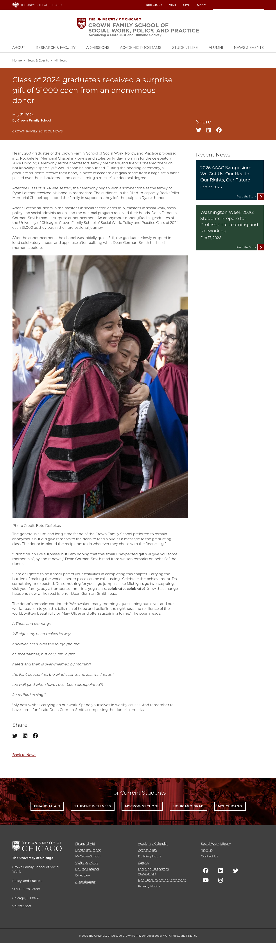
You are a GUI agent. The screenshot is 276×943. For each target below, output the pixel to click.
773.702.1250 (21, 906)
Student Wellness (92, 806)
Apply (201, 5)
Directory (154, 5)
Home (17, 60)
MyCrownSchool (142, 806)
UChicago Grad (188, 806)
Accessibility (147, 850)
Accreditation (85, 882)
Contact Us (209, 856)
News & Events (38, 60)
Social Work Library (216, 844)
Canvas (143, 863)
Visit (172, 5)
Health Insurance (88, 850)
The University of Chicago (32, 858)
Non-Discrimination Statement (162, 880)
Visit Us (207, 850)
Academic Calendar (153, 844)
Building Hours (149, 856)
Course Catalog (87, 869)
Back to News (24, 755)
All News (60, 60)
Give (186, 5)
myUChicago (230, 806)
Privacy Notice (149, 886)
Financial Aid (47, 806)
